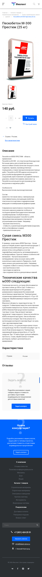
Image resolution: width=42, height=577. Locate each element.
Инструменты (21, 500)
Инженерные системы (21, 503)
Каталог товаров (21, 483)
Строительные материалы (21, 487)
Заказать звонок (21, 539)
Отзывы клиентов (21, 466)
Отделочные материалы (21, 490)
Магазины (21, 473)
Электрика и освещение (21, 494)
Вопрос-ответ (21, 518)
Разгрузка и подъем (21, 515)
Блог (21, 476)
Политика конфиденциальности (21, 469)
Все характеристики (12, 140)
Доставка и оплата (21, 511)
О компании (21, 462)
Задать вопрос (21, 406)
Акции (21, 479)
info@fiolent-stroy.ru (22, 544)
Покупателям (21, 507)
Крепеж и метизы (21, 497)
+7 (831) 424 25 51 (22, 532)
